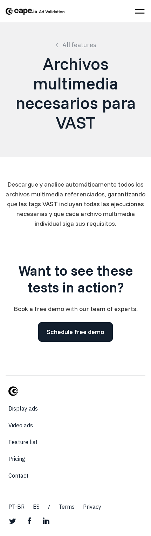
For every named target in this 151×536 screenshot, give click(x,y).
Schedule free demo (75, 332)
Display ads (23, 408)
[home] (35, 11)
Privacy (92, 506)
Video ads (20, 425)
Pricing (16, 458)
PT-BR (16, 506)
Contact (18, 475)
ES (36, 506)
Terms (67, 506)
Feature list (22, 442)
